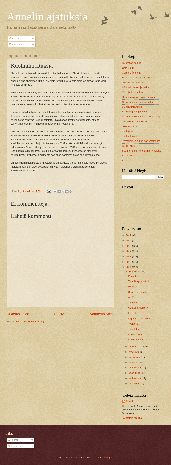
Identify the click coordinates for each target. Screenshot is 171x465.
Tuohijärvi (127, 131)
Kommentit (16, 44)
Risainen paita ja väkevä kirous (139, 97)
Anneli (129, 401)
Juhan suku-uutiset (132, 82)
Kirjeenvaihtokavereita (140, 318)
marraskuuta (136, 346)
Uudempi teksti (18, 314)
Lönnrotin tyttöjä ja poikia (135, 87)
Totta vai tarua (130, 126)
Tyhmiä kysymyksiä (138, 281)
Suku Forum (128, 146)
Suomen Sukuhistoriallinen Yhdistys (141, 150)
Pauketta (133, 276)
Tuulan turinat (129, 136)
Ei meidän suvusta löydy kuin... (139, 77)
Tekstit (14, 38)
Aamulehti (127, 155)
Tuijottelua (133, 329)
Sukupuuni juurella (132, 106)
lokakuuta (134, 351)
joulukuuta (135, 271)
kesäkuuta (135, 373)
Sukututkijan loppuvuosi (135, 111)
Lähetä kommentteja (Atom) (28, 321)
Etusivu (60, 314)
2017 (129, 235)
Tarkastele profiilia (132, 417)
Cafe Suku (128, 67)
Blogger (108, 457)
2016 (129, 240)
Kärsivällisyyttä (136, 334)
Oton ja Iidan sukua (132, 92)
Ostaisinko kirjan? (138, 307)
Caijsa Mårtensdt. (131, 72)
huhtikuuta (135, 383)
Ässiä (131, 297)
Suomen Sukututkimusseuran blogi (141, 116)
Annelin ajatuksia (47, 16)
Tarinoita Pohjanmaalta (134, 121)
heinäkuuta (135, 367)
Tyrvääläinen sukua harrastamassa (141, 141)
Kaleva (125, 160)
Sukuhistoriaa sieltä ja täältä (137, 102)
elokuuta (134, 362)
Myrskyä (132, 286)
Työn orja (133, 323)
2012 (129, 261)
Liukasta (132, 313)
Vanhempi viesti (102, 314)
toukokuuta (135, 378)
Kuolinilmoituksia (137, 339)
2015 (129, 245)
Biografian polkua (131, 62)
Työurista (133, 302)
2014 (129, 251)
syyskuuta (134, 357)
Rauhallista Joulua (138, 292)
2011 (129, 267)
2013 (129, 256)
